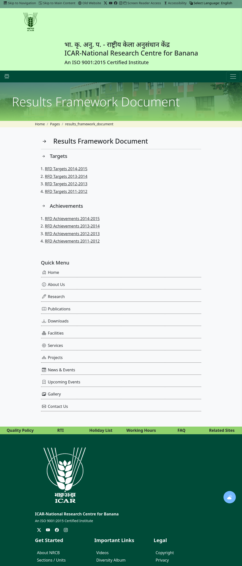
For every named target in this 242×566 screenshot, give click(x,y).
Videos (102, 552)
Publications (56, 309)
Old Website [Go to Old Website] (89, 3)
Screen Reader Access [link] (142, 3)
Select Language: (204, 3)
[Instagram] (120, 3)
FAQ (181, 430)
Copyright (165, 552)
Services (52, 345)
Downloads (55, 321)
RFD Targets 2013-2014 (66, 176)
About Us (53, 284)
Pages (55, 124)
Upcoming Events (61, 382)
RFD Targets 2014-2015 (66, 168)
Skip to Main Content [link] (57, 3)
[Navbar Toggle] (7, 76)
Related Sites (222, 430)
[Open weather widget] (229, 497)
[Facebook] (115, 3)
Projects (52, 357)
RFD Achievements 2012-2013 (72, 233)
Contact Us (55, 406)
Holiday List (100, 430)
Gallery (51, 394)
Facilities (53, 333)
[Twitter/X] (105, 3)
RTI (60, 430)
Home (40, 124)
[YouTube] (110, 3)
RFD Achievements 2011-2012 (72, 241)
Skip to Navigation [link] (20, 3)
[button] (233, 76)
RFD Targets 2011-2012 (66, 191)
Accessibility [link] (175, 3)
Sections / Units (51, 560)
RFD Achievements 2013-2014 (72, 226)
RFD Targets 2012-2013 (66, 184)
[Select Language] (229, 3)
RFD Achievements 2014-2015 (72, 218)
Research (53, 296)
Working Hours (141, 430)
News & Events (58, 370)
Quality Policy (20, 430)
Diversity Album (111, 560)
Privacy (162, 560)
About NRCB (48, 552)
